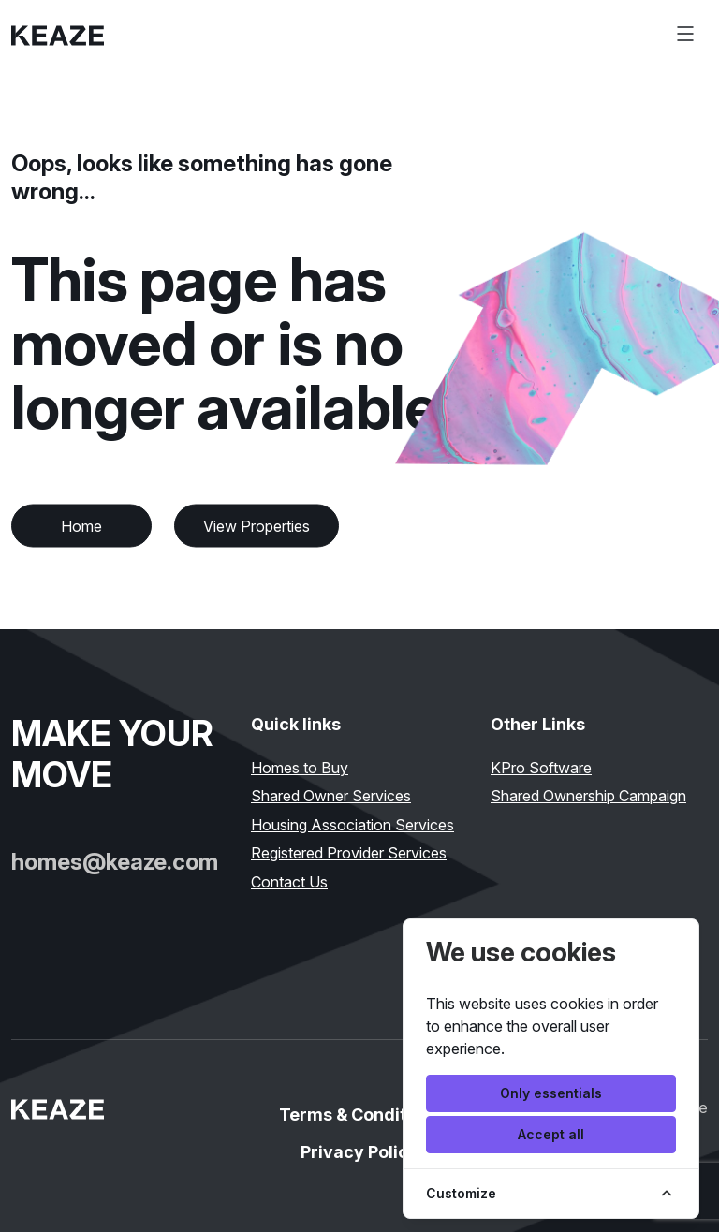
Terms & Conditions (360, 1114)
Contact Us (289, 882)
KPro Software (541, 767)
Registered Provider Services (349, 852)
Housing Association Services (352, 824)
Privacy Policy (359, 1152)
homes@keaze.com (114, 861)
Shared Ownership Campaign (588, 795)
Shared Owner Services (331, 795)
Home (81, 526)
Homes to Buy (299, 767)
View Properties (256, 526)
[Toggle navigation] (685, 34)
